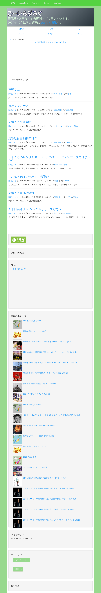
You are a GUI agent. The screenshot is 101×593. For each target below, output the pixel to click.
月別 (18, 569)
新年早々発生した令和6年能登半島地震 (38, 436)
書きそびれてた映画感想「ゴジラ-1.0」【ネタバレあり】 (45, 478)
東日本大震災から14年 (32, 320)
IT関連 (56, 181)
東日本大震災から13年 (32, 404)
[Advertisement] (28, 63)
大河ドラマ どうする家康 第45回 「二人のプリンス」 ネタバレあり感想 (51, 520)
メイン (50, 42)
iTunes (66, 181)
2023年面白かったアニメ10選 (35, 467)
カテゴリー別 (22, 560)
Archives (35, 3)
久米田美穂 (66, 213)
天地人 (76, 126)
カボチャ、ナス (18, 106)
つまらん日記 (48, 22)
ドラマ (50, 29)
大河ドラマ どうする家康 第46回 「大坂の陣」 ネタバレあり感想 (48, 509)
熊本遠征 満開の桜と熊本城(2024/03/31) (39, 383)
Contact (57, 3)
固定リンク (12, 93)
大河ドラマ (58, 126)
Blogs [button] (46, 3)
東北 (79, 33)
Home (11, 2)
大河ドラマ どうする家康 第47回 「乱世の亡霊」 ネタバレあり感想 (49, 499)
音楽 (55, 213)
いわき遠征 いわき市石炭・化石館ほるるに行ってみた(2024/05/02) (50, 362)
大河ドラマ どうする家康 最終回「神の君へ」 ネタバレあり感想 (48, 488)
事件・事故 (58, 93)
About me (23, 3)
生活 (55, 142)
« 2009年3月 (40, 42)
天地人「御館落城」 (21, 122)
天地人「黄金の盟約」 (22, 193)
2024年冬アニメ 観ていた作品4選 (36, 394)
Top (10, 39)
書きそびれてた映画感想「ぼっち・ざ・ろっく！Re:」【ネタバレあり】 (51, 352)
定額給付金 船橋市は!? (22, 138)
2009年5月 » (60, 42)
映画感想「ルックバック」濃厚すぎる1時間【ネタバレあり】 (47, 341)
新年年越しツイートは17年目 (34, 446)
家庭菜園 (57, 110)
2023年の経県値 (29, 457)
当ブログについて (18, 269)
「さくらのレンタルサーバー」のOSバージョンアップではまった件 (49, 158)
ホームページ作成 (60, 164)
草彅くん (14, 89)
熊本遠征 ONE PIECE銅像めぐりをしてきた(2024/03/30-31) (47, 373)
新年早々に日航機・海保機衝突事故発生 (39, 425)
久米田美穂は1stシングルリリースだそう (34, 209)
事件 (69, 93)
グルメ (21, 33)
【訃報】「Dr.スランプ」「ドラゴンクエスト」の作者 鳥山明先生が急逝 (51, 415)
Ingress (21, 29)
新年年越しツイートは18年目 (34, 331)
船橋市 (69, 142)
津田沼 (50, 33)
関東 (60, 142)
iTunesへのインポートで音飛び (28, 176)
